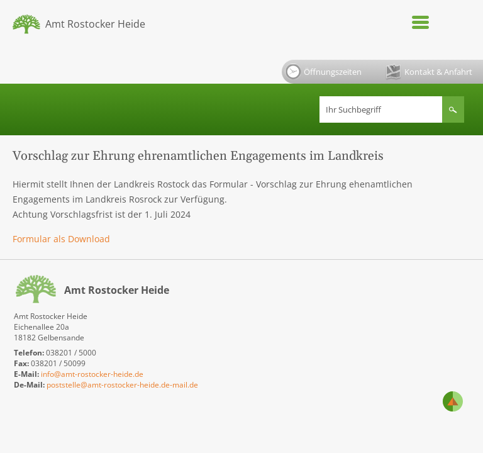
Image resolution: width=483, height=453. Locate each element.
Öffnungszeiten (323, 72)
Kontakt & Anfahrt (429, 72)
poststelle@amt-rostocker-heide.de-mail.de (122, 384)
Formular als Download (61, 239)
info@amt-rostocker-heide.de (92, 374)
